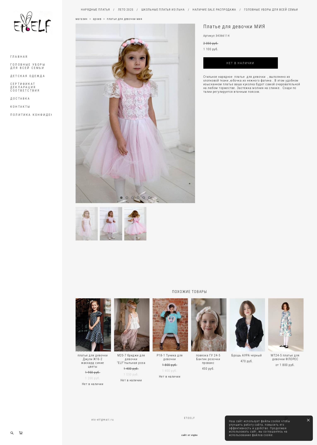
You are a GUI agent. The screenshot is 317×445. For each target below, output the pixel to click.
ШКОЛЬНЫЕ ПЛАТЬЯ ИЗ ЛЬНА (163, 9)
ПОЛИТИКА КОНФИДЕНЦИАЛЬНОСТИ (45, 114)
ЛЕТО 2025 (126, 9)
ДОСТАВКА (20, 98)
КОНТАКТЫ (20, 106)
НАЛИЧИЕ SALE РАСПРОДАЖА (214, 9)
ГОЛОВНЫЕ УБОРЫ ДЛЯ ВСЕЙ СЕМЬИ (28, 66)
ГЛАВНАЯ (19, 56)
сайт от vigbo (189, 435)
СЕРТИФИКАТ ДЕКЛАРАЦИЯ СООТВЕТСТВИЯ (25, 87)
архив (97, 19)
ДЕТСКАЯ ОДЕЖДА (27, 76)
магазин (82, 19)
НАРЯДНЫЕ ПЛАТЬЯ (95, 9)
